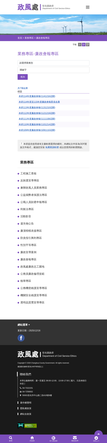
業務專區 (29, 38)
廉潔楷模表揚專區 (31, 230)
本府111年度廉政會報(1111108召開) (37, 119)
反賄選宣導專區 (29, 180)
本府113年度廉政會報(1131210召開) (37, 107)
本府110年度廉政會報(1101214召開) (37, 124)
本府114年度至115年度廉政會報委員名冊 (39, 102)
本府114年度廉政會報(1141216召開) (37, 96)
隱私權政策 (25, 408)
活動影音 (25, 216)
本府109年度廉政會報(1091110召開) (37, 130)
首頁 (20, 38)
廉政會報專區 (43, 38)
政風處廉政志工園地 (32, 266)
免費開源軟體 (52, 147)
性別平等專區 (28, 245)
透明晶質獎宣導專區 (32, 302)
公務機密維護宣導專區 (33, 288)
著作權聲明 (25, 402)
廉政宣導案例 (28, 252)
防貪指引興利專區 (31, 237)
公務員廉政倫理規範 (32, 273)
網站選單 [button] (24, 324)
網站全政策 (25, 414)
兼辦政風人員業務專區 (33, 187)
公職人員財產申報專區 (33, 202)
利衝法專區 (27, 209)
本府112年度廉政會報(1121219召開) (37, 113)
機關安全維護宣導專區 (33, 295)
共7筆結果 (23, 88)
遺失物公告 (27, 223)
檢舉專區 (25, 280)
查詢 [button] (22, 77)
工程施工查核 (28, 173)
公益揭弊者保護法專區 (33, 194)
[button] (87, 7)
